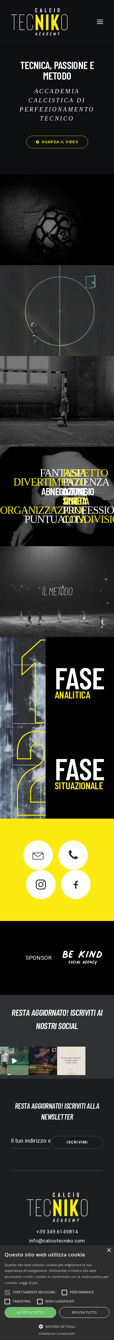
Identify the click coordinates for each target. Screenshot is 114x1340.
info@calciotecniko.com (57, 1241)
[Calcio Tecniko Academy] (39, 21)
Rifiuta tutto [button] (84, 1312)
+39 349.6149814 (57, 1232)
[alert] (57, 1292)
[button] (100, 22)
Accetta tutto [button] (30, 1312)
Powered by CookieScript (57, 1334)
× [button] (108, 1250)
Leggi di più (28, 1282)
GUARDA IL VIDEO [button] (57, 142)
